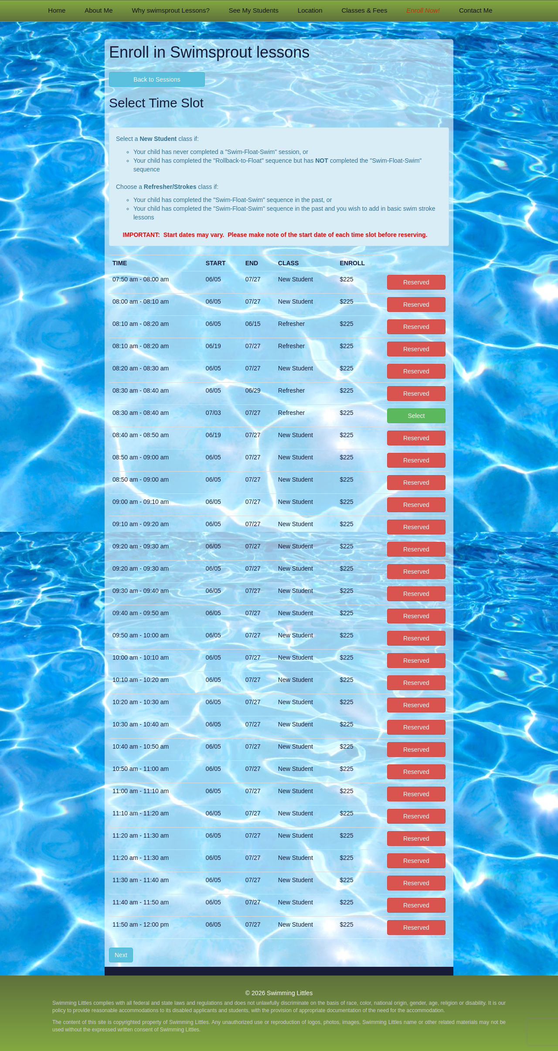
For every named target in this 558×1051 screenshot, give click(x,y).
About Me (98, 10)
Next (121, 955)
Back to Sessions (156, 79)
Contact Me (476, 10)
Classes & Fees (364, 10)
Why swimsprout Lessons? (170, 10)
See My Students (254, 10)
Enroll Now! (423, 10)
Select (416, 415)
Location (310, 10)
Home (56, 10)
